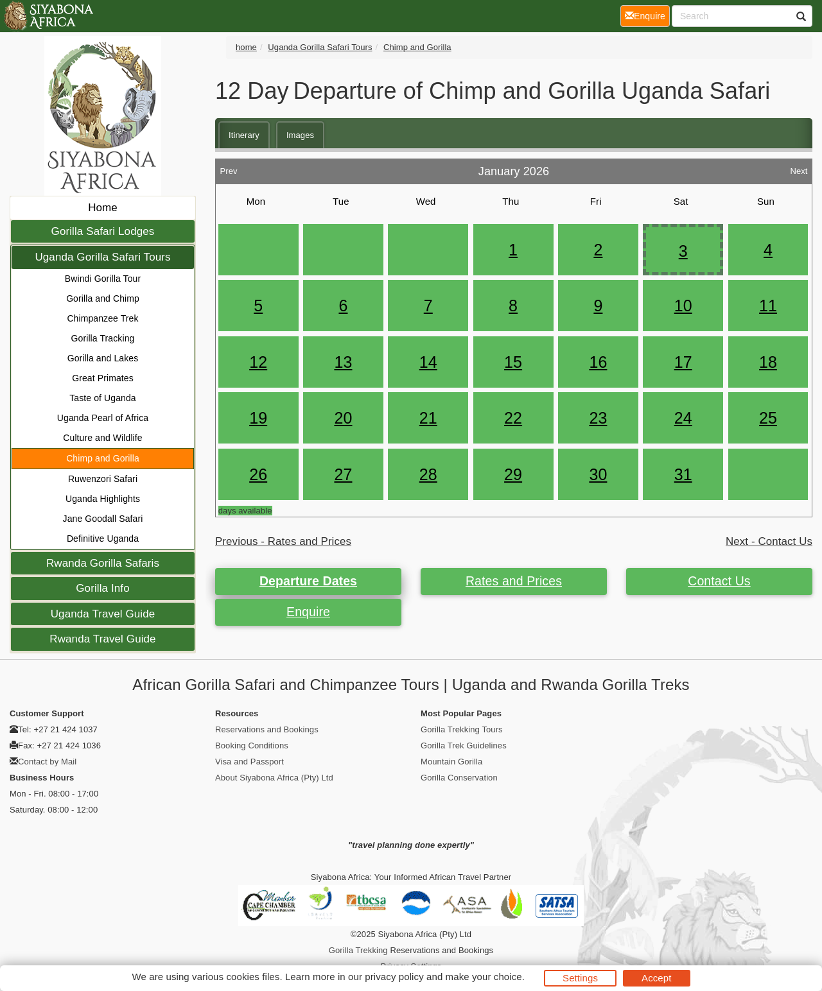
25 (768, 418)
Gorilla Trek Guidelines (464, 745)
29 (513, 474)
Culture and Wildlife (102, 438)
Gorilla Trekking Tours (462, 729)
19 (258, 418)
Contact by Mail (47, 761)
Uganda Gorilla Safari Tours (102, 257)
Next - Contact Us (769, 541)
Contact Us (719, 581)
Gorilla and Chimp (102, 298)
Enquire (308, 612)
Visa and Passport (249, 761)
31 (683, 474)
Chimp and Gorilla (102, 458)
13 (343, 362)
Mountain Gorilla (451, 761)
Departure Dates (308, 581)
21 (428, 418)
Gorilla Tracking (103, 338)
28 (428, 474)
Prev (228, 167)
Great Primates (103, 378)
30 (598, 474)
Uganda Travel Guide (103, 614)
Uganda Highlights (103, 499)
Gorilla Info (102, 588)
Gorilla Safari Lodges (103, 231)
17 (683, 362)
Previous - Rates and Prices (283, 541)
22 (513, 418)
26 (258, 474)
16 (598, 362)
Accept (656, 977)
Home (103, 208)
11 (768, 306)
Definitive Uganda (103, 538)
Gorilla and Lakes (103, 358)
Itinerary (244, 135)
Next (798, 167)
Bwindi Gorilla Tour (103, 278)
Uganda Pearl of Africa (102, 418)
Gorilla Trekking (358, 950)
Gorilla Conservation (459, 777)
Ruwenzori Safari (102, 479)
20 (343, 418)
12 (258, 362)
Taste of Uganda (102, 398)
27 (343, 474)
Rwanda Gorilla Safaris (102, 563)
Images (300, 135)
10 (683, 306)
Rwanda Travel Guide (102, 639)
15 (513, 362)
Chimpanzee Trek (102, 318)
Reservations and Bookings (267, 729)
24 (683, 418)
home (246, 47)
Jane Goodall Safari (103, 518)
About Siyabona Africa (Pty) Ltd (274, 777)
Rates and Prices (514, 581)
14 (428, 362)
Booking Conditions (251, 745)
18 (768, 362)
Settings (580, 977)
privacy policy (394, 976)
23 (598, 418)
